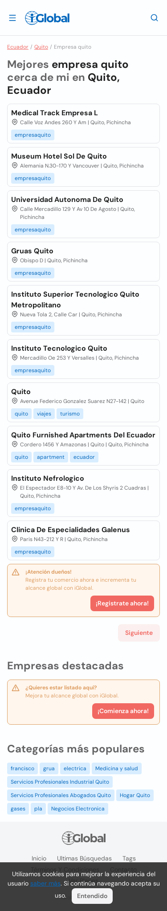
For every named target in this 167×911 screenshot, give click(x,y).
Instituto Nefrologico (47, 478)
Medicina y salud (116, 768)
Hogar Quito (135, 795)
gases (18, 808)
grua (49, 768)
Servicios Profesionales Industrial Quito (60, 781)
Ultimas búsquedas (84, 858)
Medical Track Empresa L (54, 113)
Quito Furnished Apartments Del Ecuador (83, 435)
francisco (22, 768)
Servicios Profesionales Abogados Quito (61, 795)
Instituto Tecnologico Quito (59, 348)
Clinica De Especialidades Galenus (70, 529)
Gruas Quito (32, 251)
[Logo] (47, 18)
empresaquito (33, 135)
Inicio (39, 858)
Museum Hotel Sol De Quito (59, 156)
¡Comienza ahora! (123, 711)
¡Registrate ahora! (122, 603)
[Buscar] (154, 17)
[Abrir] (12, 17)
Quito (41, 46)
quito (21, 413)
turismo (70, 413)
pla (38, 808)
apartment (51, 457)
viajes (44, 413)
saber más (45, 883)
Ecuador (18, 46)
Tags (129, 858)
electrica (75, 768)
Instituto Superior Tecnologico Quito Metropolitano (75, 300)
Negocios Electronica (78, 808)
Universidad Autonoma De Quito (67, 199)
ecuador (84, 457)
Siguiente (139, 633)
